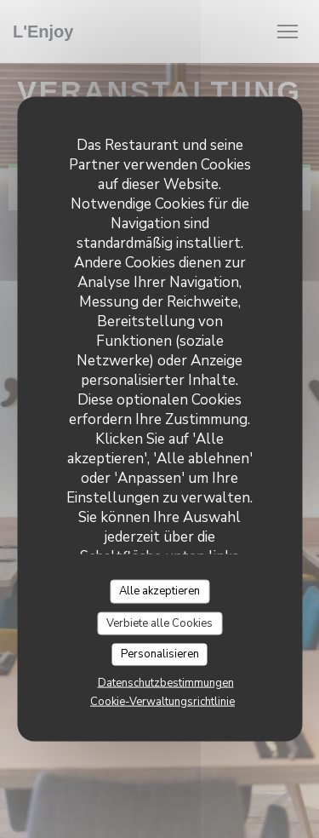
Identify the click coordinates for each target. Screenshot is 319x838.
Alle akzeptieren (159, 591)
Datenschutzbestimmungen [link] (166, 682)
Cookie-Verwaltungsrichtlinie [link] (162, 701)
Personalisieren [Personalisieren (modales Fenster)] (160, 654)
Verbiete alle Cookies (159, 622)
